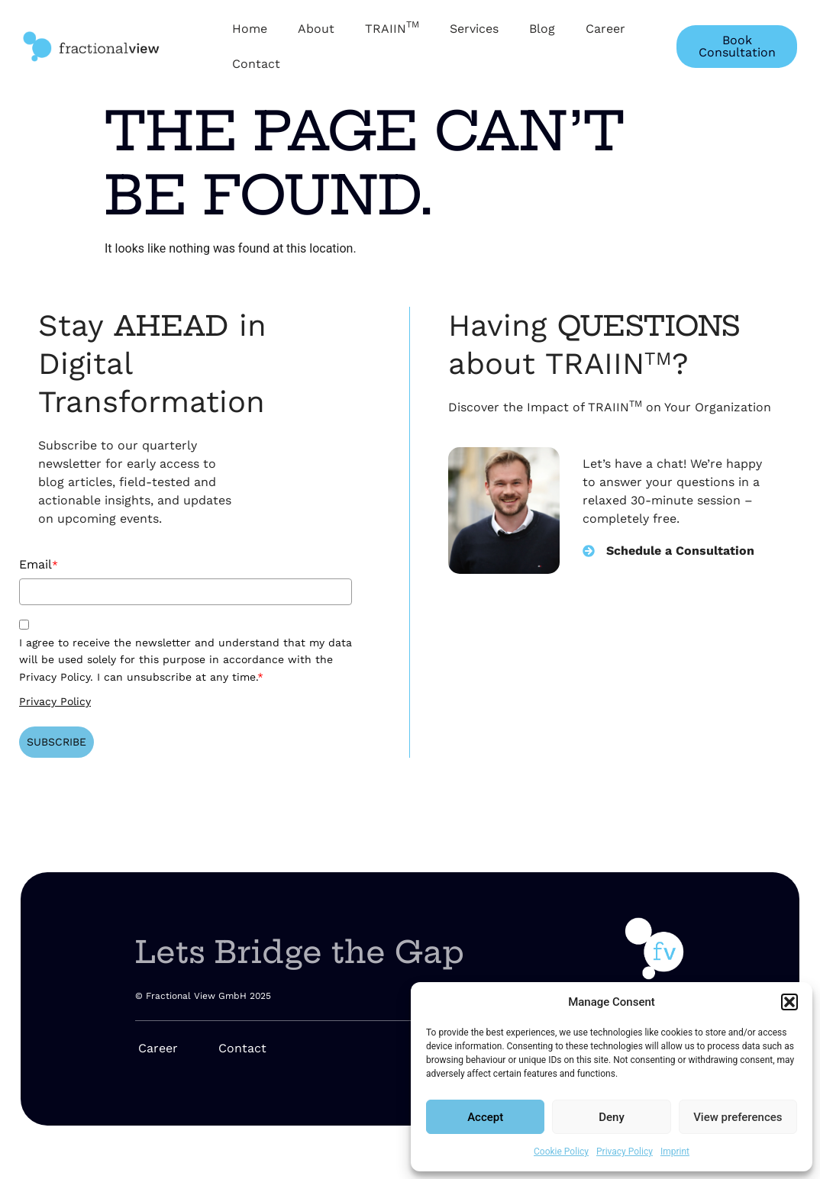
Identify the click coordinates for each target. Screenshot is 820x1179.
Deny (612, 1117)
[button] (789, 1002)
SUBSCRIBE (56, 742)
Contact (256, 63)
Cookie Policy (561, 1151)
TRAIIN (392, 27)
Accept (485, 1117)
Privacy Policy (624, 1151)
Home (249, 28)
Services (474, 28)
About (316, 28)
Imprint (674, 1151)
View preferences (737, 1117)
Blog (542, 28)
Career (605, 28)
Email (38, 564)
